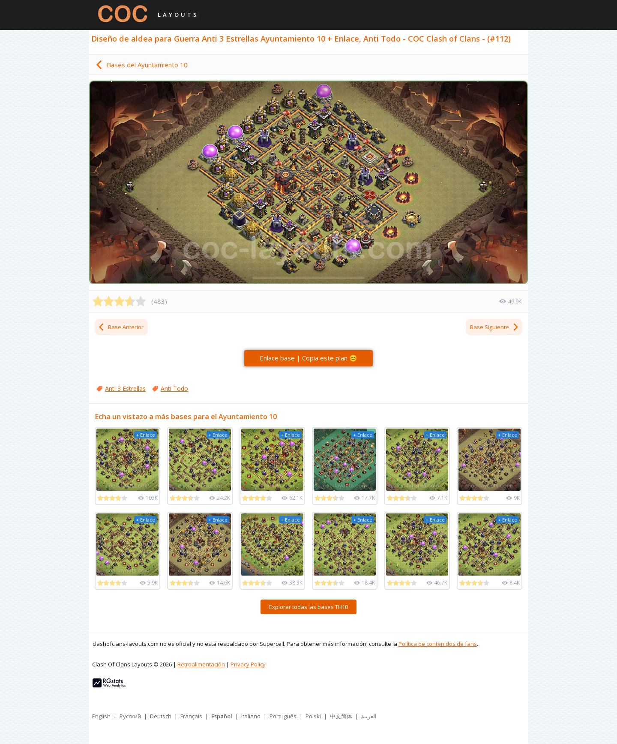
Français (191, 716)
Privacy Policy (248, 664)
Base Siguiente (494, 327)
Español (221, 716)
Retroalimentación (201, 664)
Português (283, 716)
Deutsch (160, 716)
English (101, 716)
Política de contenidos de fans (437, 644)
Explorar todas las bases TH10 (308, 607)
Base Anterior (121, 327)
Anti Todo (174, 388)
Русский (130, 716)
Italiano (251, 716)
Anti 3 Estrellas (125, 388)
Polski (313, 716)
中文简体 (341, 716)
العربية (369, 716)
